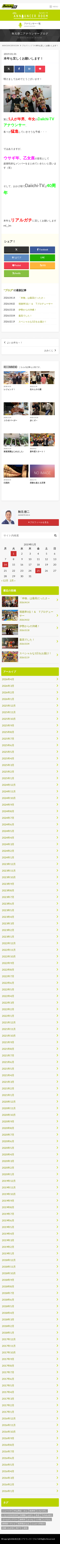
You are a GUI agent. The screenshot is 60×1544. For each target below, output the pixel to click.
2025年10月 (9, 718)
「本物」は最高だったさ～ (32, 297)
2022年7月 (8, 976)
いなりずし (42, 1511)
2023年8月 (8, 890)
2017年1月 (8, 1411)
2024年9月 (8, 804)
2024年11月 (9, 791)
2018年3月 (8, 1319)
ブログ (8, 290)
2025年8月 (8, 731)
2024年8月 (8, 811)
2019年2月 (8, 1246)
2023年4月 (8, 916)
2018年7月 (8, 1292)
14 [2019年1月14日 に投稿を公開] (5, 564)
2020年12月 (9, 1101)
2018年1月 (8, 1332)
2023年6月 (8, 903)
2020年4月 (8, 1154)
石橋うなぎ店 (8, 1528)
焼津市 (32, 1511)
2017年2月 (8, 1405)
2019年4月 (8, 1233)
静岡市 (22, 1519)
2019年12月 (9, 1180)
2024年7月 (8, 817)
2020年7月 (8, 1134)
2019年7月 (8, 1213)
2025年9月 (8, 725)
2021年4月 (8, 1075)
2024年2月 (8, 850)
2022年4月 (8, 995)
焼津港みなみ (23, 1523)
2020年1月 (8, 1174)
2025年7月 (8, 738)
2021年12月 (9, 1022)
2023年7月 (8, 896)
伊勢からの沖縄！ (27, 309)
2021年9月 (8, 1042)
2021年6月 (8, 1061)
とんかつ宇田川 (38, 1523)
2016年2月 (8, 1484)
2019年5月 (8, 1226)
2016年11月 (9, 1424)
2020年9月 (8, 1121)
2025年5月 (8, 751)
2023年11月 (9, 870)
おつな (30, 1519)
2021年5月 (8, 1068)
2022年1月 (8, 1015)
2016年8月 (8, 1444)
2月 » (13, 580)
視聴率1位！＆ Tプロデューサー (36, 303)
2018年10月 (9, 1273)
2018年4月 (8, 1312)
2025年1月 (8, 778)
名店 (38, 1515)
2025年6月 (8, 745)
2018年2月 (8, 1325)
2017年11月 (9, 1345)
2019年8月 (8, 1207)
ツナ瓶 (38, 1519)
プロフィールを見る (38, 522)
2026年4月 (8, 679)
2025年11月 (9, 712)
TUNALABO (47, 1515)
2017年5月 (8, 1385)
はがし (31, 1515)
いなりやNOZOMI (10, 1515)
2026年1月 (8, 698)
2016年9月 (8, 1438)
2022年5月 (8, 989)
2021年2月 (8, 1088)
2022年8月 (8, 969)
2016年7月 (8, 1451)
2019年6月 (8, 1220)
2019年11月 (9, 1187)
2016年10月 (9, 1431)
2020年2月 (8, 1167)
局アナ (19, 1528)
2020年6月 (8, 1141)
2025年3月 (8, 764)
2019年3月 (8, 1240)
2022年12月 (9, 943)
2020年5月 (8, 1147)
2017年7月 (8, 1372)
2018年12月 (9, 1259)
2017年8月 (8, 1365)
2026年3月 (8, 685)
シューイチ (7, 1511)
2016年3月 (8, 1477)
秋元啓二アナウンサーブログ (30, 33)
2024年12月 (9, 784)
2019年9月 (8, 1200)
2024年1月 (8, 857)
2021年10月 (9, 1035)
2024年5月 (8, 830)
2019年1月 (8, 1253)
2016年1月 (8, 1490)
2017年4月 (8, 1391)
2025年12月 (9, 705)
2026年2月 (8, 692)
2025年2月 (8, 771)
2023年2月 (8, 929)
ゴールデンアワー (10, 1519)
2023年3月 (8, 923)
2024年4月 (8, 837)
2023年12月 (9, 863)
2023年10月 (9, 877)
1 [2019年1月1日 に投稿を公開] (13, 553)
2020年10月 (9, 1114)
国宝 (26, 1528)
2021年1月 (8, 1094)
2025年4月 (8, 758)
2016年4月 (8, 1471)
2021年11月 (9, 1028)
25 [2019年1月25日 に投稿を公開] (38, 570)
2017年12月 (9, 1339)
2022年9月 (8, 962)
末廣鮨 (23, 1515)
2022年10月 (9, 956)
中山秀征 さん (20, 1511)
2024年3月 (8, 844)
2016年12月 (9, 1418)
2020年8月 (8, 1127)
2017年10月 (9, 1352)
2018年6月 (8, 1299)
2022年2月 (8, 1009)
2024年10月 (9, 797)
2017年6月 (8, 1378)
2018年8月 (8, 1286)
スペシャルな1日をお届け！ (33, 321)
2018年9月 (8, 1279)
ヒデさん (47, 1519)
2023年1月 (8, 936)
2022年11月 (9, 949)
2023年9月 (8, 883)
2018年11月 (9, 1266)
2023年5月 (8, 910)
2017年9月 (8, 1358)
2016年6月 (8, 1457)
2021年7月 (8, 1055)
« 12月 (4, 580)
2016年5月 (8, 1464)
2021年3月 (8, 1081)
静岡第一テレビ (9, 1523)
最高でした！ (25, 315)
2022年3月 (8, 1002)
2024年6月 (8, 824)
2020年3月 (8, 1160)
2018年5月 (8, 1306)
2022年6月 (8, 982)
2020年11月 (9, 1108)
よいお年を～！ (15, 342)
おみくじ (48, 350)
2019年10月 (9, 1193)
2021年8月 (8, 1048)
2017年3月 (8, 1398)
